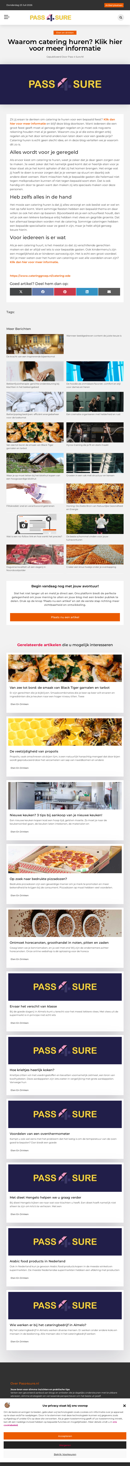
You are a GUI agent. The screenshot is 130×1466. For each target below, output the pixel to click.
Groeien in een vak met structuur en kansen (90, 475)
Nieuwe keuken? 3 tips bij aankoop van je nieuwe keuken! (56, 815)
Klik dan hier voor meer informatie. (34, 262)
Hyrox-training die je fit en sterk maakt (87, 445)
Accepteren (65, 1436)
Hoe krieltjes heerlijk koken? (32, 1070)
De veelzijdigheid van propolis (34, 751)
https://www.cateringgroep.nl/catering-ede (40, 275)
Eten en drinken (65, 32)
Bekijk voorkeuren (65, 1454)
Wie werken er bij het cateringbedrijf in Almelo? (48, 1325)
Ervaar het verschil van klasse (33, 1006)
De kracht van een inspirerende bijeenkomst (30, 356)
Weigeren (65, 1445)
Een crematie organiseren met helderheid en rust (93, 414)
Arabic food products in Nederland (37, 1261)
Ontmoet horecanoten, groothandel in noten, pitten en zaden (59, 942)
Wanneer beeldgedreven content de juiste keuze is (94, 335)
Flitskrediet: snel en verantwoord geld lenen (30, 506)
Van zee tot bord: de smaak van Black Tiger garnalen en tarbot (60, 687)
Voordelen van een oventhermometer (40, 1134)
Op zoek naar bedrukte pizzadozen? (38, 879)
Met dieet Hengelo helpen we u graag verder (45, 1197)
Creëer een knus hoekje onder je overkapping (91, 567)
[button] (124, 1406)
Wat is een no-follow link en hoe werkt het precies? (34, 536)
